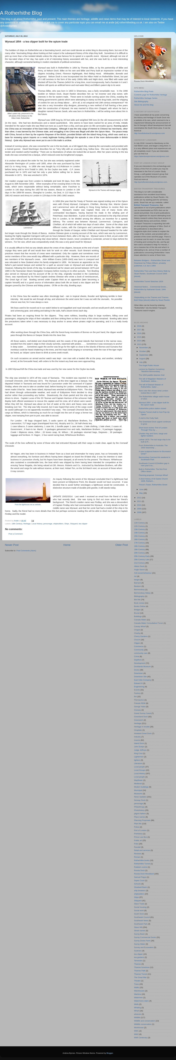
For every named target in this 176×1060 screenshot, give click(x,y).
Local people (139, 767)
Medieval (138, 784)
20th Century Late (141, 559)
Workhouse (139, 1027)
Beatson (137, 586)
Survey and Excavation (143, 947)
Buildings (138, 616)
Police (136, 827)
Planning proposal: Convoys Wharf (153, 475)
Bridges (137, 610)
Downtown (138, 673)
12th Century (139, 526)
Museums (138, 794)
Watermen (138, 997)
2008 (139, 512)
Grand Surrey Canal (142, 713)
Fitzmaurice (139, 700)
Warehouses (139, 991)
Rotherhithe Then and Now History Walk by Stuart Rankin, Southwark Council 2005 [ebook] (152, 273)
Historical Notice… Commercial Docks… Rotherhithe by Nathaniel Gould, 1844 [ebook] (151, 289)
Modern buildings (141, 787)
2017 (139, 330)
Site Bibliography (141, 101)
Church (137, 640)
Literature (138, 763)
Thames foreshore (141, 967)
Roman (137, 857)
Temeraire (138, 961)
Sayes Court (139, 880)
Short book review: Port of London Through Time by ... (153, 429)
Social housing (140, 907)
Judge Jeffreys (140, 750)
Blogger (109, 1053)
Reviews (137, 854)
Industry (137, 737)
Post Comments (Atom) (26, 551)
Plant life (137, 824)
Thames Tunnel (140, 974)
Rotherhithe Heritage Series (145, 98)
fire (135, 696)
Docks (136, 670)
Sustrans (137, 951)
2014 (139, 341)
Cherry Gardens (141, 636)
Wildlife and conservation (144, 1021)
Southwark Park (140, 924)
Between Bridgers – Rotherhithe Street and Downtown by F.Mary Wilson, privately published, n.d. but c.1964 (152, 263)
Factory (137, 693)
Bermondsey (139, 590)
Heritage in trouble (141, 727)
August (142, 359)
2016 (139, 333)
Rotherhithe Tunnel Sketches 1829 (148, 281)
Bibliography (139, 596)
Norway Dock (139, 800)
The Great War (140, 977)
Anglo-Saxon (139, 570)
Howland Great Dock (143, 733)
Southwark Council (142, 917)
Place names (139, 817)
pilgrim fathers (140, 814)
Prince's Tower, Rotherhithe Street (153, 485)
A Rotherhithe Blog (21, 13)
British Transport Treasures (146, 205)
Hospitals (138, 730)
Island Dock (139, 743)
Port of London (140, 830)
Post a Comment (16, 534)
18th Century (139, 546)
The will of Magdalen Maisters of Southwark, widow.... (152, 380)
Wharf (136, 1011)
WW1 (136, 1031)
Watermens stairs (141, 1001)
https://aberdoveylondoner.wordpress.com (151, 156)
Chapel (137, 630)
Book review (139, 603)
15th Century (139, 536)
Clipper (137, 643)
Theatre (137, 981)
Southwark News (141, 921)
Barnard (137, 583)
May (141, 493)
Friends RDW (139, 703)
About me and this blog (143, 105)
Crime (136, 656)
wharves (137, 1014)
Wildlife (137, 1017)
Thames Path (139, 971)
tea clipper (83, 524)
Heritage (26, 524)
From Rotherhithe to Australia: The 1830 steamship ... (153, 446)
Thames (137, 964)
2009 (139, 509)
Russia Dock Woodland (144, 874)
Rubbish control (140, 867)
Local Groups (139, 770)
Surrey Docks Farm (142, 941)
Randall (137, 847)
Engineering (139, 687)
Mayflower (138, 780)
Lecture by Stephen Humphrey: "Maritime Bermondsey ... (152, 370)
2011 (139, 501)
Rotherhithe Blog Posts (143, 91)
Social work (139, 910)
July (141, 362)
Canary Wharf (140, 626)
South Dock (139, 914)
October (143, 351)
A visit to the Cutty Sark (148, 418)
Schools (137, 884)
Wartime (137, 994)
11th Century (139, 523)
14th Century (139, 533)
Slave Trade (139, 904)
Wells (136, 1004)
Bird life (137, 600)
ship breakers (139, 890)
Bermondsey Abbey (142, 593)
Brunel (137, 613)
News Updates (140, 797)
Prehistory (138, 834)
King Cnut (138, 753)
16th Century (139, 539)
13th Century (139, 529)
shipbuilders (58, 524)
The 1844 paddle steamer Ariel (152, 375)
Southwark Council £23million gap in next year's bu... (154, 464)
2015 (139, 337)
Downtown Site (140, 677)
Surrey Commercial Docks (145, 937)
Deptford (137, 660)
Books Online (139, 606)
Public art (138, 840)
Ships (66, 524)
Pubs (136, 844)
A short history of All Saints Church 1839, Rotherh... (153, 480)
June (141, 489)
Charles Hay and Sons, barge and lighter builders (153, 435)
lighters (137, 760)
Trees (136, 984)
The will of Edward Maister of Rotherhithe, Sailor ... (151, 386)
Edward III (138, 683)
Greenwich (138, 720)
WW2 (136, 1034)
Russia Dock (139, 870)
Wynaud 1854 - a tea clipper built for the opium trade (154, 404)
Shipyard (74, 524)
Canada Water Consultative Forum (148, 623)
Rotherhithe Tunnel (142, 864)
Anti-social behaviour (143, 573)
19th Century (17, 524)
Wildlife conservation (142, 1024)
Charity (137, 633)
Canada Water (140, 620)
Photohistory (139, 810)
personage (47, 524)
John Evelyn (139, 747)
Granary (137, 710)
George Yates (140, 707)
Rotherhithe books (141, 860)
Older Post (121, 544)
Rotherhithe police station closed (152, 408)
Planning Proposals (142, 820)
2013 (139, 344)
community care (140, 653)
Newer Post (12, 544)
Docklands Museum (142, 666)
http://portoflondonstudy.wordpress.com (150, 182)
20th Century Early (142, 556)
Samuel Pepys (140, 877)
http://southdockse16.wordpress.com (149, 133)
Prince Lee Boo (140, 837)
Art (135, 576)
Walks (136, 987)
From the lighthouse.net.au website (28, 505)
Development (139, 663)
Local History (37, 524)
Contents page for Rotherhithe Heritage (150, 95)
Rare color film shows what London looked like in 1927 (153, 392)
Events (137, 690)
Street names (139, 931)
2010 (139, 505)
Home (66, 544)
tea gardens (139, 957)
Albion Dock (139, 566)
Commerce (138, 646)
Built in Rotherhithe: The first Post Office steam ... (153, 470)
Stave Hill (138, 927)
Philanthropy (139, 807)
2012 (139, 498)
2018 (139, 326)
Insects (137, 740)
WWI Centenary (140, 1038)
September (144, 355)
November (143, 347)
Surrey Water (139, 944)
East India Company (142, 680)
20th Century (139, 553)
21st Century (139, 563)
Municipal (138, 790)
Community (139, 650)
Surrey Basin (139, 934)
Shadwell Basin (140, 887)
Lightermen (139, 757)
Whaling (137, 1008)
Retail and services (142, 850)
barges (137, 580)
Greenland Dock (141, 717)
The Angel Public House (149, 365)
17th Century (139, 543)
